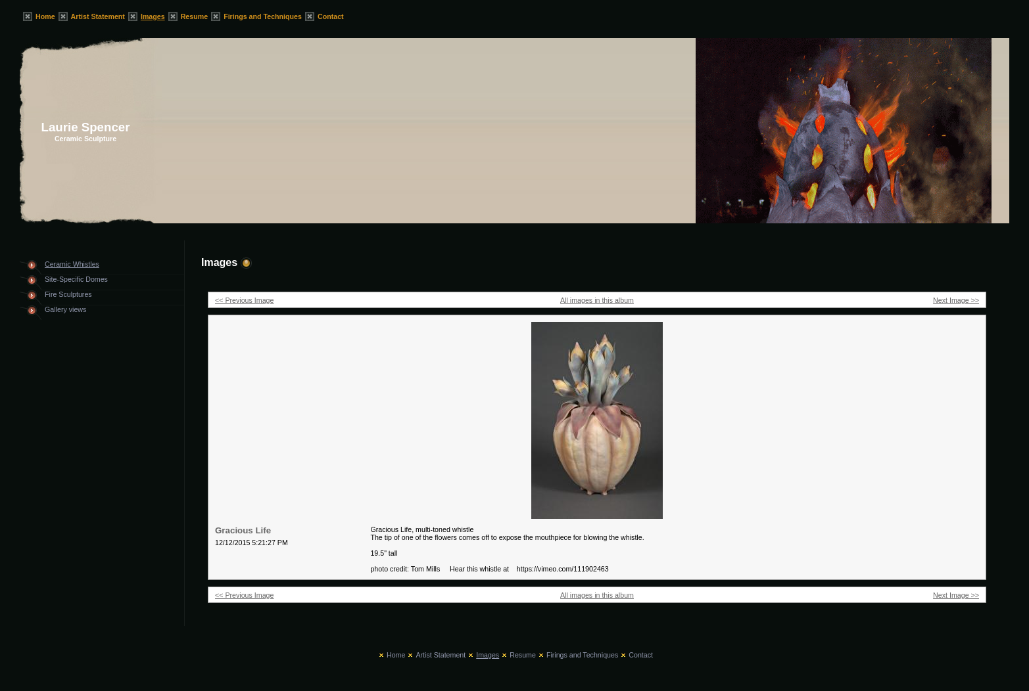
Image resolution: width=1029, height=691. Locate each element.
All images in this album (597, 300)
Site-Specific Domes (76, 279)
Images (153, 16)
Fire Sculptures (68, 294)
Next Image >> (956, 300)
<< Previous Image (244, 300)
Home (45, 16)
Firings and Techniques (263, 16)
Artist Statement (98, 16)
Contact (331, 16)
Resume (194, 16)
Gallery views (65, 309)
